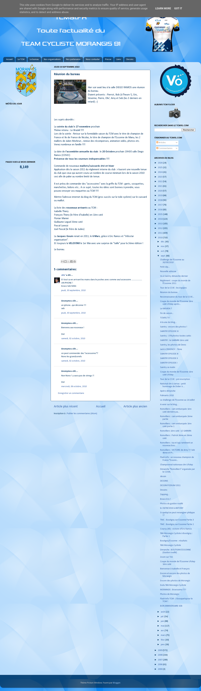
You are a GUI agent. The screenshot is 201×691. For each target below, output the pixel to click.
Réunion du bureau (169, 292)
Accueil (9, 59)
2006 (160, 664)
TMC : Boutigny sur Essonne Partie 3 (177, 520)
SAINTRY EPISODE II (169, 358)
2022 (160, 181)
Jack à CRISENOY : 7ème (171, 349)
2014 (160, 219)
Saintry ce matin (167, 367)
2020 (160, 191)
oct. (163, 251)
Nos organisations (52, 59)
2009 (160, 650)
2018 (160, 200)
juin (162, 621)
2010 (160, 238)
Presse (108, 59)
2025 (160, 167)
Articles (161, 142)
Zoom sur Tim (166, 557)
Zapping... (164, 494)
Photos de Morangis (169, 594)
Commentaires (164, 148)
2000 (160, 669)
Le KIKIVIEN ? (166, 308)
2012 (160, 228)
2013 (160, 224)
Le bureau (34, 59)
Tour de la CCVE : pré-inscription (175, 379)
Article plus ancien (135, 406)
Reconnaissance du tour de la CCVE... (177, 297)
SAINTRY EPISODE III (169, 354)
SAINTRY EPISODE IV (169, 331)
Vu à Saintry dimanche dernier (174, 276)
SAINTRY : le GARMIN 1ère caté (174, 340)
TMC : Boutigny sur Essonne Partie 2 (177, 524)
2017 (160, 205)
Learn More (163, 8)
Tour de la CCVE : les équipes (173, 288)
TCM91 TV (165, 318)
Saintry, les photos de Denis (173, 345)
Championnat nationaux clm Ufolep (176, 465)
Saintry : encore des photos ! (173, 327)
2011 (160, 233)
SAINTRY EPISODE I (168, 363)
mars (163, 635)
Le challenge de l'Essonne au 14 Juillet (177, 400)
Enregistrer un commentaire (71, 393)
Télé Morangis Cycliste (170, 545)
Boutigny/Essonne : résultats (173, 541)
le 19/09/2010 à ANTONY (171, 508)
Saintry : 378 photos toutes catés (175, 336)
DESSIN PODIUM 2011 (170, 485)
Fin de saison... (167, 313)
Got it (178, 8)
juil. (162, 616)
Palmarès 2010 (167, 395)
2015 (160, 214)
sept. (163, 256)
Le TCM (21, 59)
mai (163, 626)
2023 (160, 177)
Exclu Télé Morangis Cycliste (173, 585)
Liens (118, 59)
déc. (163, 242)
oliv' (63, 275)
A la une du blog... (168, 322)
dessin (163, 476)
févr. (163, 640)
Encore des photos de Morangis (175, 581)
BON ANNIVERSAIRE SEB (171, 606)
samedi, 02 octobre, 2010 (73, 338)
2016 (160, 210)
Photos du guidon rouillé (171, 503)
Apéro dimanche (167, 391)
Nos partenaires (73, 59)
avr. (162, 630)
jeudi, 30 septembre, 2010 (73, 290)
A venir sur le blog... (169, 404)
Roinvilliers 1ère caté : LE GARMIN (175, 431)
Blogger (116, 683)
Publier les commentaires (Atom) (82, 413)
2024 (160, 172)
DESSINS (164, 481)
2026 (160, 163)
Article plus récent (66, 406)
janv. (163, 644)
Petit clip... (165, 267)
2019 (160, 195)
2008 (160, 655)
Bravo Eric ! (165, 499)
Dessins (129, 59)
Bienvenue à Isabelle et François (175, 569)
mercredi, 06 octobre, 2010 (74, 386)
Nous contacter (93, 59)
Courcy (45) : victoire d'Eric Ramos (176, 529)
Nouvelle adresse (168, 271)
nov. (163, 246)
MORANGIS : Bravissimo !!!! (173, 590)
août (163, 612)
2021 (160, 186)
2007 (160, 660)
